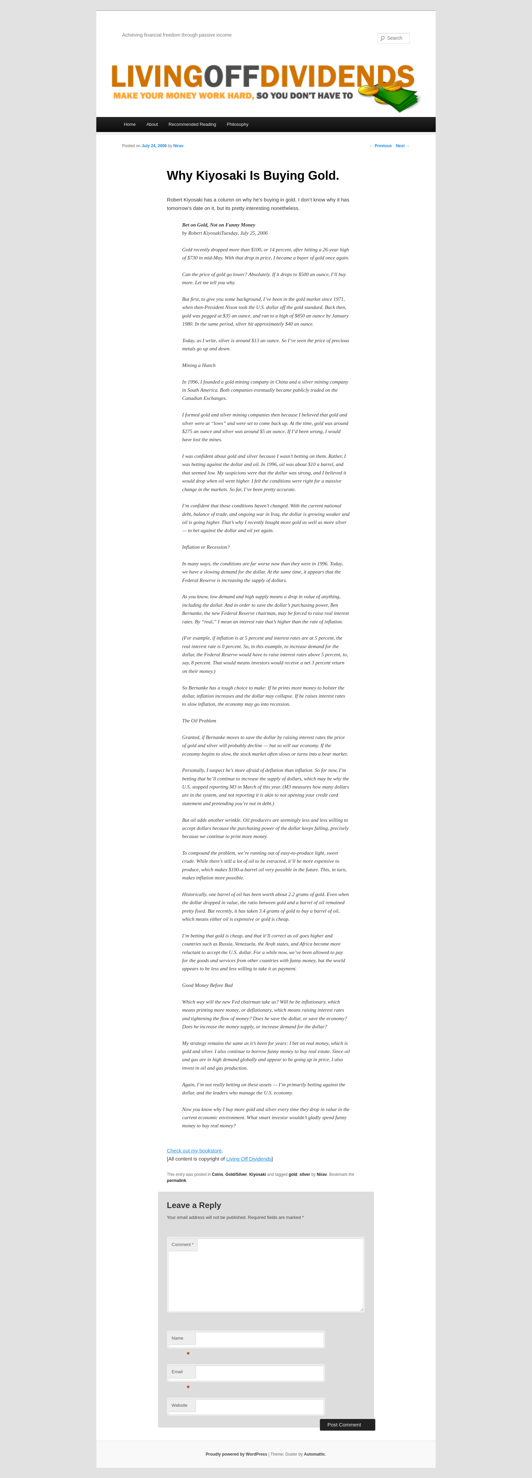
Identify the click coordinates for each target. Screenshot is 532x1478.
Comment (183, 1244)
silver (305, 1174)
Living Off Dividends (248, 1159)
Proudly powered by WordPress (236, 1454)
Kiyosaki (257, 1174)
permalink (176, 1180)
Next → (403, 145)
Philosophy (238, 124)
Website (180, 1405)
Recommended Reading (192, 124)
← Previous (380, 145)
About (152, 124)
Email (181, 1373)
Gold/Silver (236, 1174)
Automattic (314, 1454)
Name (181, 1340)
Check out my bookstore (194, 1150)
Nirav (178, 145)
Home (130, 124)
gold (293, 1174)
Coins (217, 1174)
